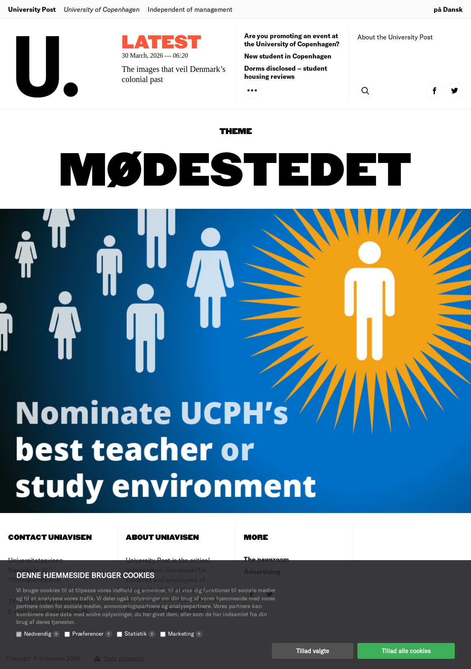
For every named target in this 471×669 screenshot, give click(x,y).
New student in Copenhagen (287, 56)
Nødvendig (42, 633)
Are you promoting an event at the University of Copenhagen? (291, 40)
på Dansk (448, 9)
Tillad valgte (312, 650)
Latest (161, 43)
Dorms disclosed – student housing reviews (285, 72)
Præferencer (92, 633)
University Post (32, 9)
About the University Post (395, 37)
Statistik (140, 633)
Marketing (185, 633)
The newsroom (266, 559)
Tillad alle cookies (406, 650)
